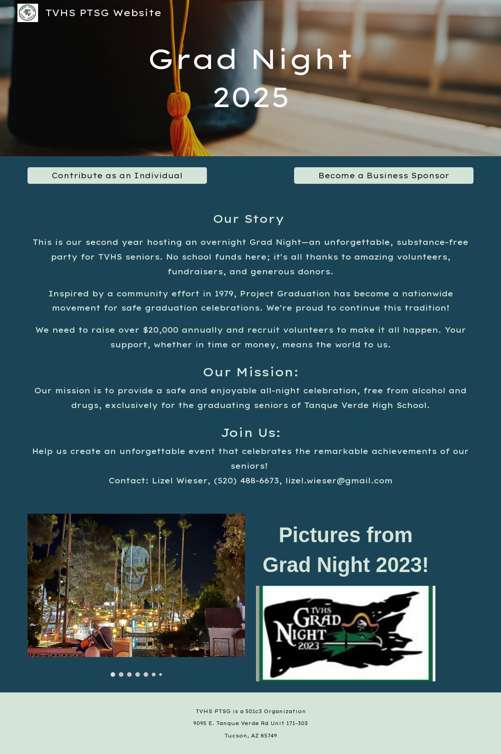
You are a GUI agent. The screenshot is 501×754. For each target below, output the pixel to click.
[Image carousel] (136, 595)
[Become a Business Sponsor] (384, 175)
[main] (250, 78)
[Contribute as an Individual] (117, 175)
